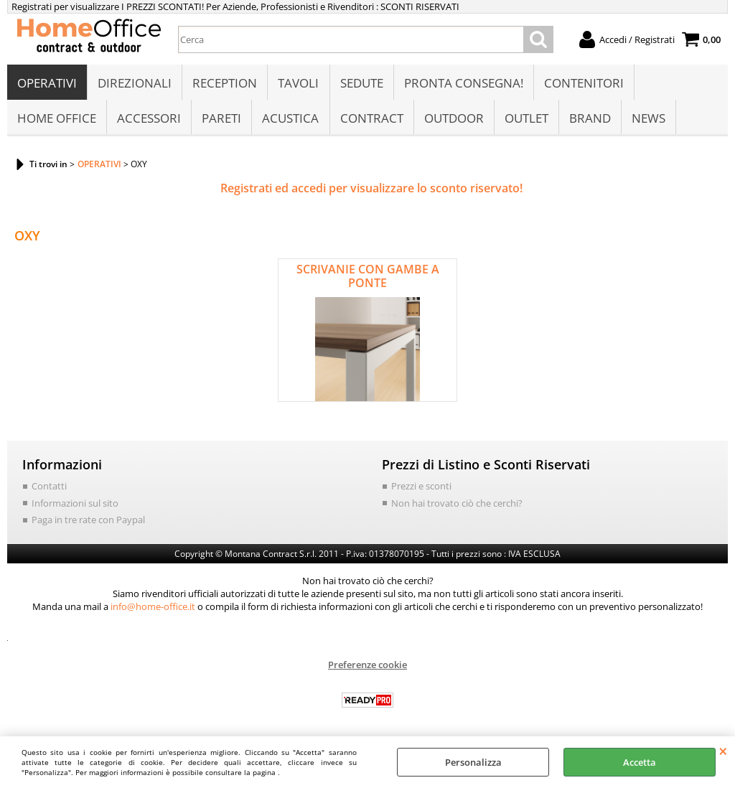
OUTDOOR (453, 119)
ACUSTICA (290, 119)
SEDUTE (361, 83)
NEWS (648, 119)
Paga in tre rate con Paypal (88, 522)
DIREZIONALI (135, 83)
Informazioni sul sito (75, 505)
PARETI (221, 119)
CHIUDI (723, 751)
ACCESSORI (149, 119)
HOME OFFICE (56, 119)
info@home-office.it (153, 608)
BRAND (589, 119)
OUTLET (526, 119)
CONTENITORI (583, 83)
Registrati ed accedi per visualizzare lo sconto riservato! (371, 191)
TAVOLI (298, 83)
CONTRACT (371, 119)
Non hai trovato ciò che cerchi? (457, 505)
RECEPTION (224, 83)
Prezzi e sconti (421, 488)
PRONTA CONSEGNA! (463, 83)
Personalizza (473, 762)
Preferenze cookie (367, 666)
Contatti (49, 488)
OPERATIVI (47, 83)
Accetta (639, 762)
